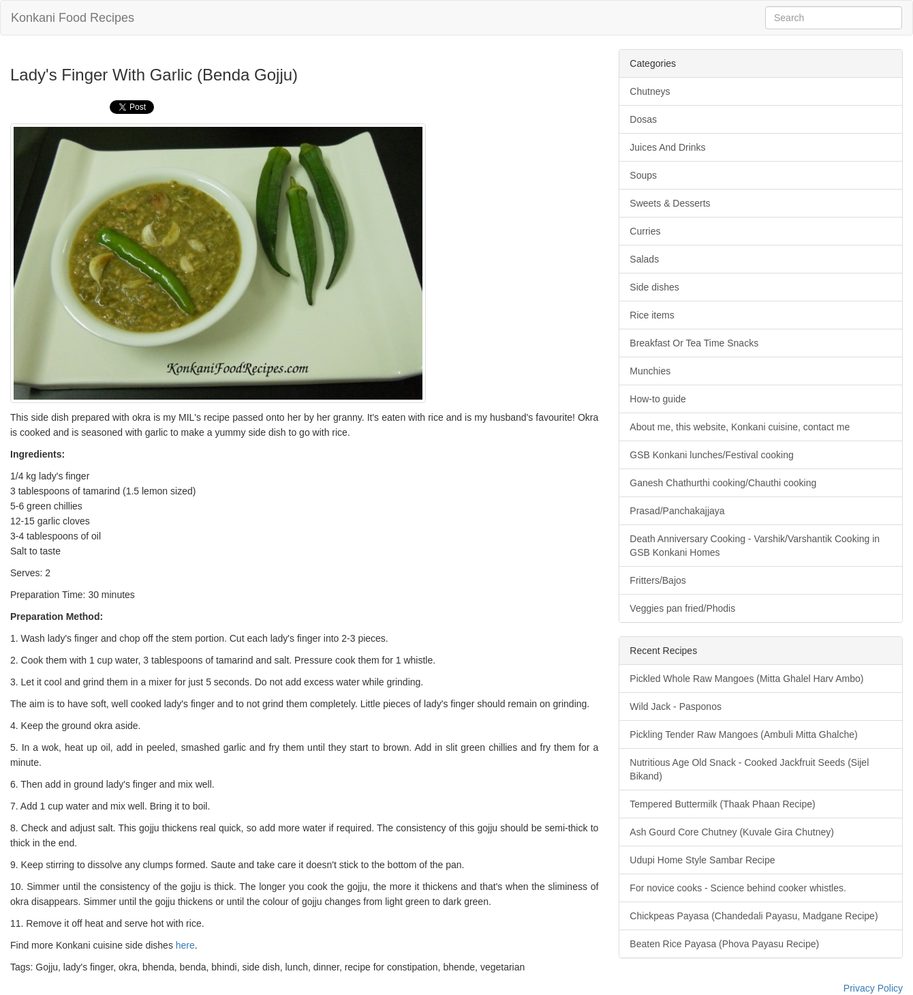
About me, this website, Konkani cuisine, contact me (740, 426)
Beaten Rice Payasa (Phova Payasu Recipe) (724, 943)
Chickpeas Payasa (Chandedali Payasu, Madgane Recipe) (754, 915)
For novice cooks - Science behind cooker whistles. (738, 887)
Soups (643, 175)
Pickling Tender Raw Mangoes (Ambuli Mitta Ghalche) (743, 734)
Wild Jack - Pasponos (676, 706)
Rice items (652, 315)
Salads (644, 259)
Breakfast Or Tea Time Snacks (694, 343)
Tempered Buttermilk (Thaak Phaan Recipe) (722, 804)
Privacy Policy (873, 988)
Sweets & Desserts (670, 203)
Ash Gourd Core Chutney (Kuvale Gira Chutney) (732, 832)
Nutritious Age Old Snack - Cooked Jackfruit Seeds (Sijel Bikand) (749, 769)
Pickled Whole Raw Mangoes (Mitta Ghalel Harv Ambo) (746, 678)
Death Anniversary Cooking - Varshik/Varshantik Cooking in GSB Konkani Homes (755, 545)
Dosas (643, 119)
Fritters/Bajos (657, 580)
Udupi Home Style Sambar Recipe (702, 860)
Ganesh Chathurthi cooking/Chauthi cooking (723, 482)
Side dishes (654, 287)
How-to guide (658, 398)
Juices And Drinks (667, 147)
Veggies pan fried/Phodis (682, 608)
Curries (645, 231)
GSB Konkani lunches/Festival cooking (711, 454)
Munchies (650, 371)
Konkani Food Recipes (72, 18)
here (185, 945)
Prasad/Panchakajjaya (677, 510)
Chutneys (650, 91)
